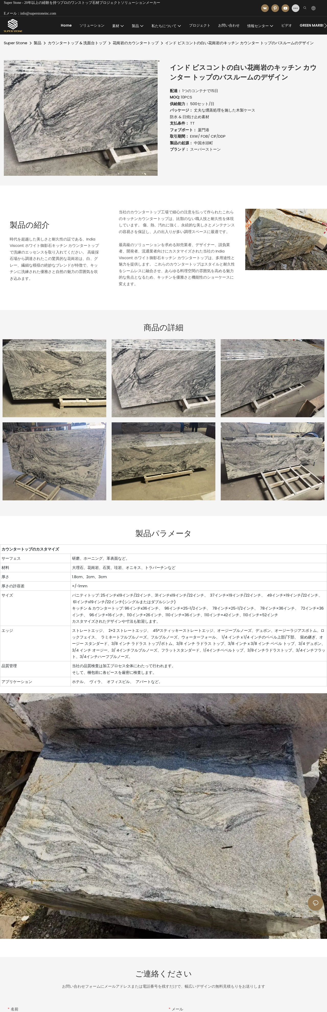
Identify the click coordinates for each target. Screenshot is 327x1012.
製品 (37, 43)
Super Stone (15, 43)
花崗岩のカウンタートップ (136, 43)
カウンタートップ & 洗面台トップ (77, 43)
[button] (325, 25)
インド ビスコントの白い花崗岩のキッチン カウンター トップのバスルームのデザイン (239, 43)
